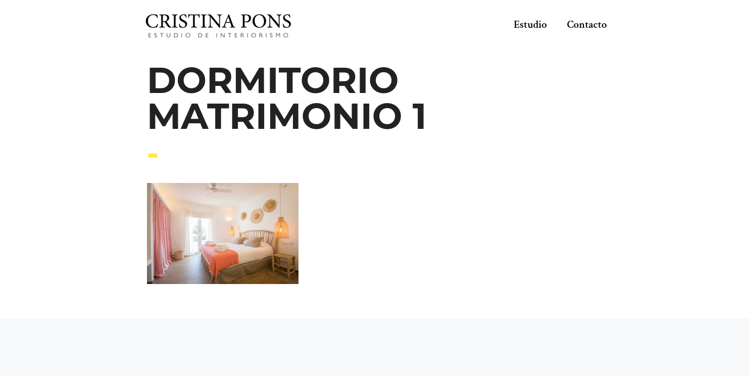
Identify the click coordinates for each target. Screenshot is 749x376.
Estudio (530, 24)
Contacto (587, 24)
